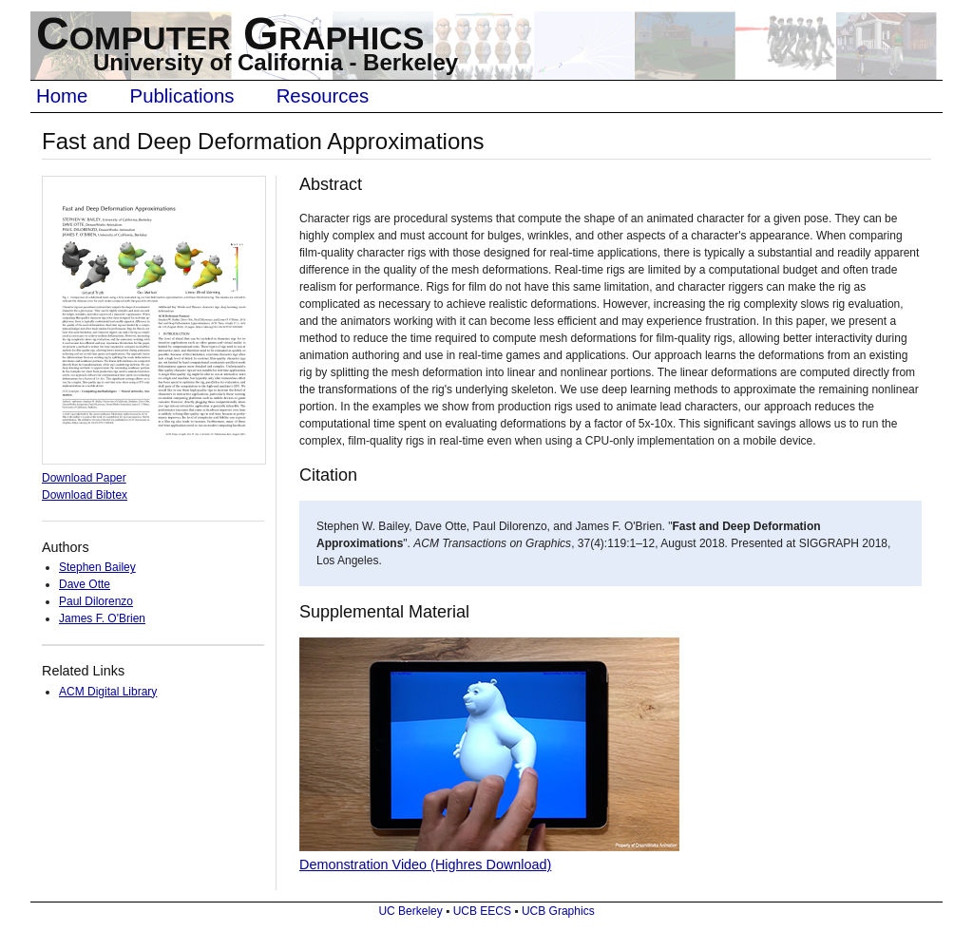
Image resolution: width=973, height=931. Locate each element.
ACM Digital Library (108, 691)
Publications (182, 96)
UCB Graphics (558, 911)
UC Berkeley (410, 911)
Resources (323, 96)
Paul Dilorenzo (96, 601)
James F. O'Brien (102, 618)
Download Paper (84, 477)
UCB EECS (482, 911)
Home (61, 96)
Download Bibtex (84, 495)
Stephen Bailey (97, 567)
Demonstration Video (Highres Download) (425, 864)
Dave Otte (84, 584)
